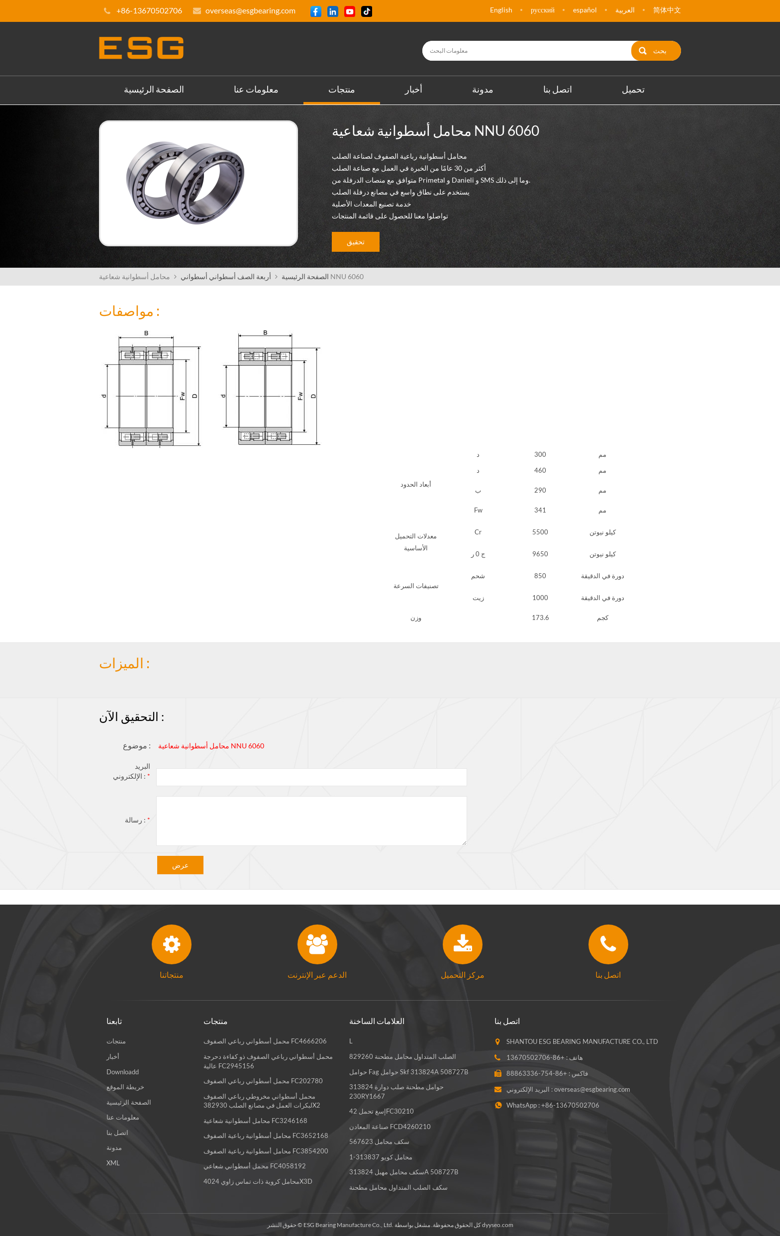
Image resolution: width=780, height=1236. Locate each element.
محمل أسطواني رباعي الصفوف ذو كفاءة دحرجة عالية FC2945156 (268, 1060)
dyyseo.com (497, 1224)
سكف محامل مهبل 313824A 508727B (403, 1172)
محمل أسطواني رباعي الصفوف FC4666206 (265, 1041)
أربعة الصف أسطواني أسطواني (226, 276)
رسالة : (137, 819)
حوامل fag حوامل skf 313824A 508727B (408, 1071)
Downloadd (122, 1071)
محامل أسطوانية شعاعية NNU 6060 (211, 745)
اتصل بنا (557, 88)
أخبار (413, 88)
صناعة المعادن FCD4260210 (390, 1126)
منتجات (341, 88)
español (585, 9)
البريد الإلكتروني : (131, 770)
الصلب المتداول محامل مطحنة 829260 (402, 1056)
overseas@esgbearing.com (250, 10)
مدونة (482, 88)
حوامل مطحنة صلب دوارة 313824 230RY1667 (396, 1091)
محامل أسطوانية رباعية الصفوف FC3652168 (265, 1135)
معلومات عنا (256, 88)
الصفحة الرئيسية (154, 88)
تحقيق (356, 241)
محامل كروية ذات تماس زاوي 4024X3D (257, 1181)
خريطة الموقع (125, 1086)
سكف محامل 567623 (379, 1141)
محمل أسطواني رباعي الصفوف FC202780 (263, 1080)
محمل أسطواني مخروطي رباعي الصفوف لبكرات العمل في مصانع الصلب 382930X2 (261, 1100)
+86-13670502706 (535, 1057)
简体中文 (667, 9)
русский (543, 9)
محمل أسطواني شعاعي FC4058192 (254, 1166)
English (501, 9)
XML (113, 1162)
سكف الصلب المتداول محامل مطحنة (398, 1187)
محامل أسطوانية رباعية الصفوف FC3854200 (265, 1150)
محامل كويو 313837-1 (380, 1156)
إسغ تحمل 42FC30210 (381, 1111)
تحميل (633, 88)
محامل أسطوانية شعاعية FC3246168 (255, 1120)
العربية (625, 9)
